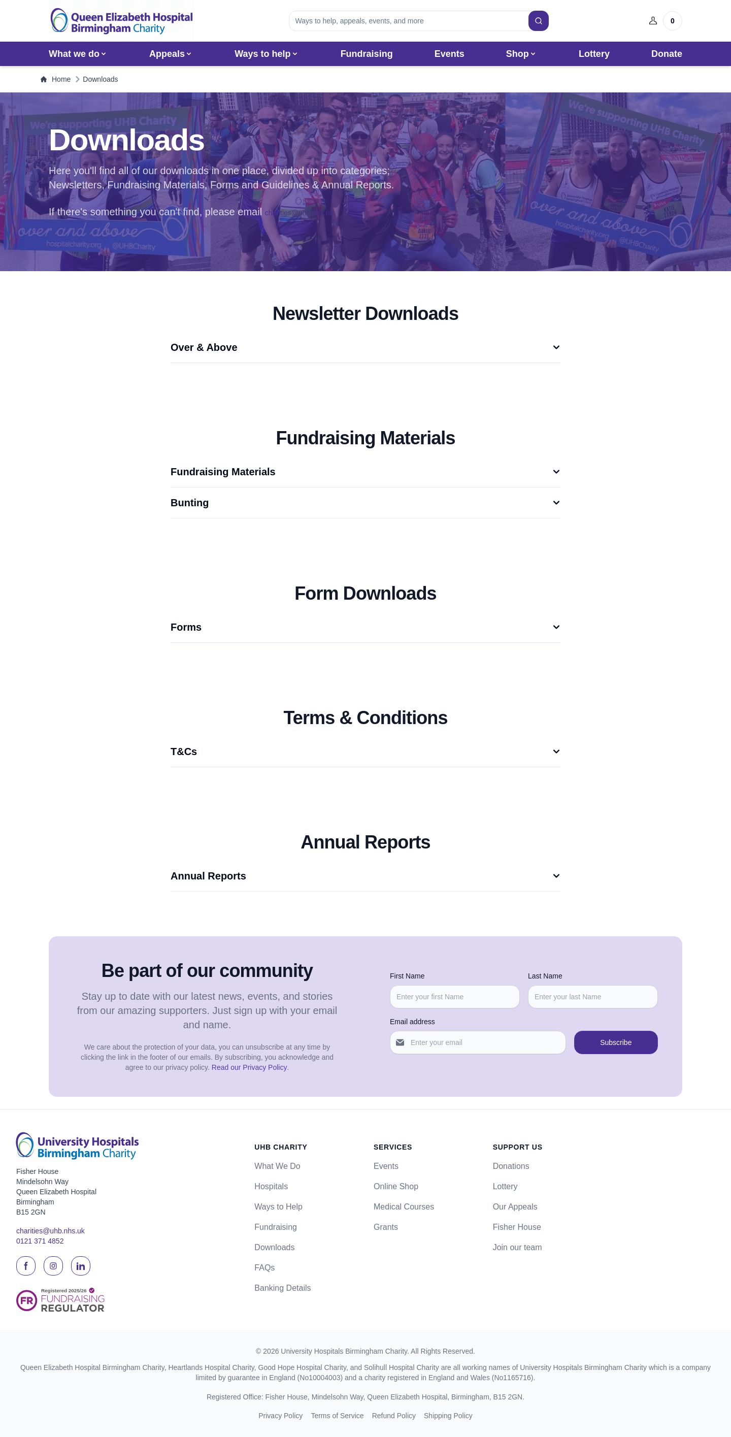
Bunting (365, 503)
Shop (521, 54)
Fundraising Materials (365, 472)
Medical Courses (404, 1206)
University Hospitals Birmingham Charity (344, 1351)
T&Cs (365, 751)
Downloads (274, 1247)
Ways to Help (278, 1206)
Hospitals (271, 1186)
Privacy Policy (280, 1416)
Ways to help (266, 54)
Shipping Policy (448, 1416)
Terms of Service (337, 1416)
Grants (386, 1227)
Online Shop (396, 1186)
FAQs (264, 1267)
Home (56, 79)
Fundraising (367, 54)
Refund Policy (394, 1416)
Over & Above (365, 347)
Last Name (545, 976)
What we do (78, 54)
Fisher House (517, 1227)
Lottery (594, 54)
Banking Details (282, 1288)
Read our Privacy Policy (249, 1067)
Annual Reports (365, 876)
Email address (412, 1022)
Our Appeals (515, 1206)
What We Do (277, 1166)
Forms (365, 627)
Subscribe (616, 1042)
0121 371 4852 (39, 1241)
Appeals (171, 54)
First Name (407, 976)
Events (449, 54)
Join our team (517, 1247)
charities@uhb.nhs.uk (299, 213)
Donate (666, 54)
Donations (511, 1166)
